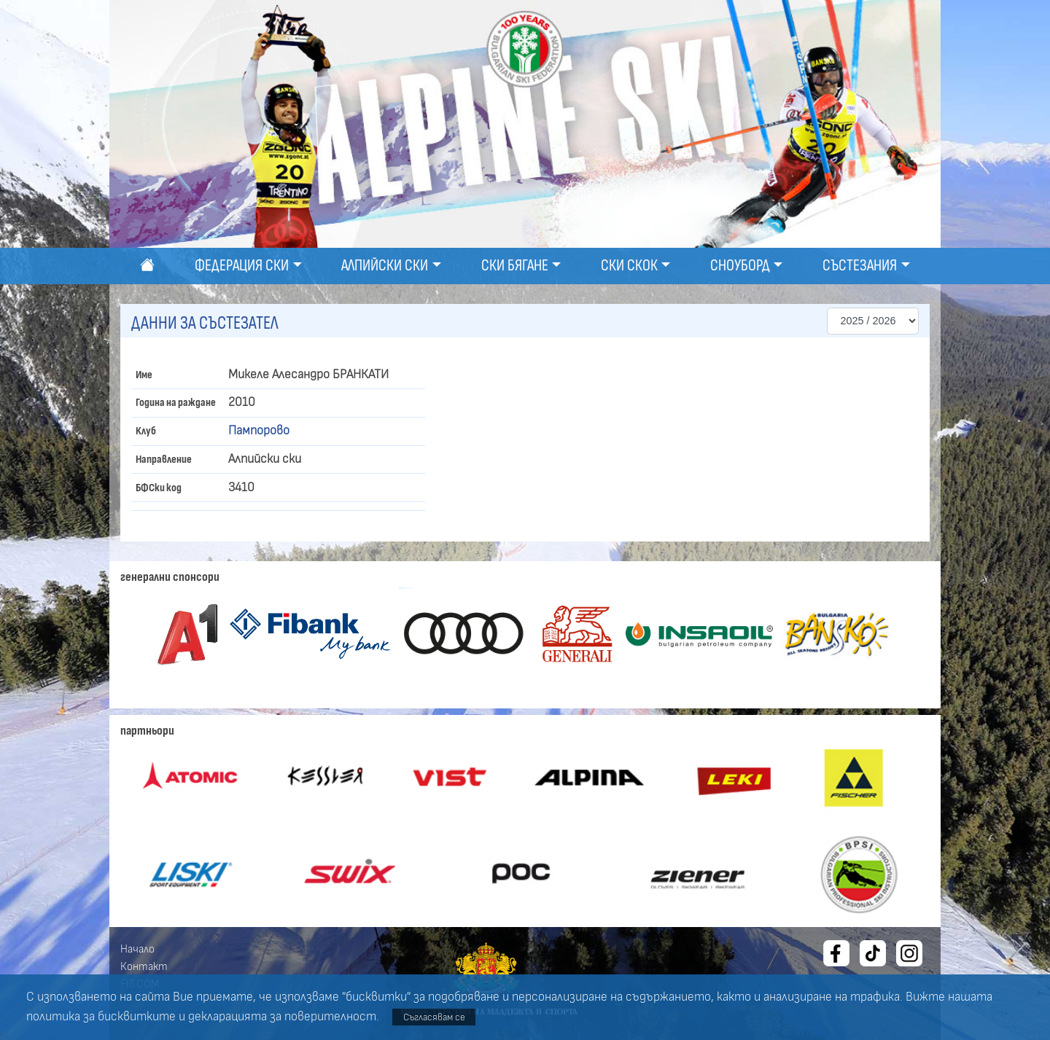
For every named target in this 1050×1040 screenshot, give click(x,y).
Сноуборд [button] (740, 265)
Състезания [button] (859, 265)
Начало (137, 949)
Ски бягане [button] (514, 265)
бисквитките (137, 1016)
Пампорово (258, 430)
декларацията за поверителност (282, 1016)
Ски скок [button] (629, 265)
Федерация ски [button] (242, 265)
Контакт (144, 966)
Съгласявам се (434, 1017)
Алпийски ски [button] (384, 265)
